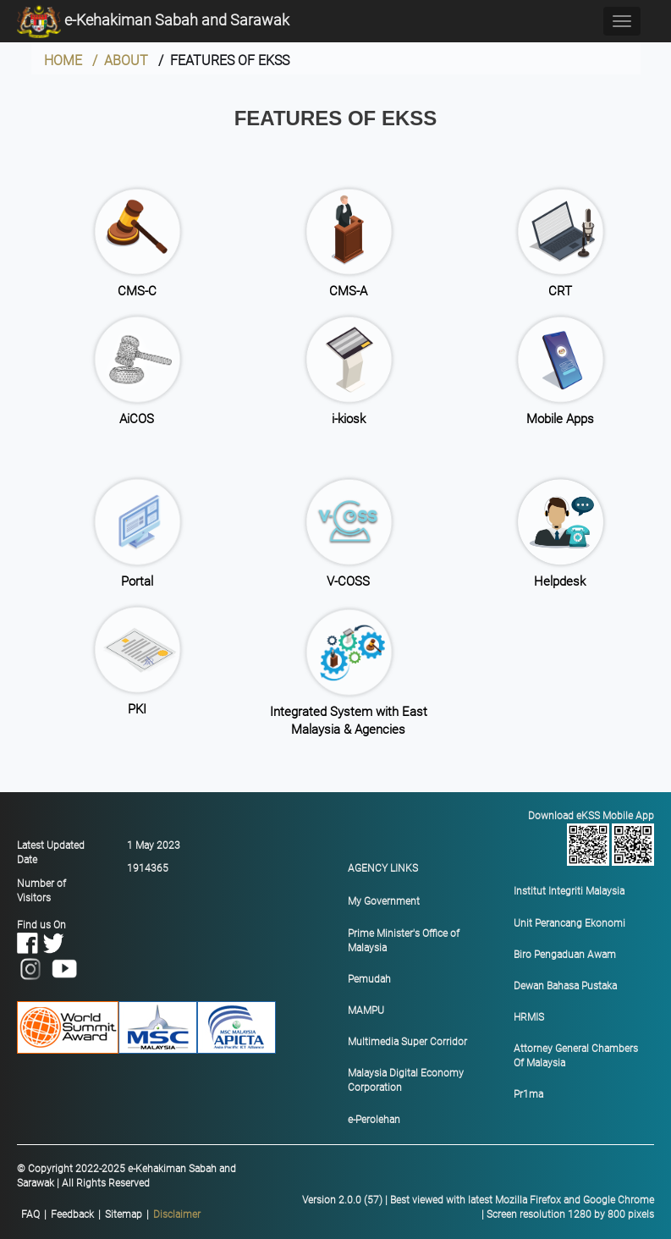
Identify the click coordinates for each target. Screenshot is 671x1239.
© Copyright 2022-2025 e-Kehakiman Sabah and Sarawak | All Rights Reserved (126, 1176)
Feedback (72, 1214)
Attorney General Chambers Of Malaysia (576, 1056)
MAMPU (366, 1010)
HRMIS (529, 1017)
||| (111, 1215)
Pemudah (369, 979)
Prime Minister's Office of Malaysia (403, 941)
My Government (384, 901)
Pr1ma (528, 1094)
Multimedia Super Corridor (407, 1042)
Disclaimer (177, 1214)
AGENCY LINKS (383, 868)
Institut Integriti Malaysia (569, 891)
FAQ (30, 1214)
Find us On (48, 946)
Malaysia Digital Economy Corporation (406, 1080)
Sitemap (123, 1214)
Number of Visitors (41, 891)
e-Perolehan (374, 1120)
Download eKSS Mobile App (588, 838)
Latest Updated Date (51, 853)
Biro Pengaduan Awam (565, 955)
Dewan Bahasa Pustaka (565, 986)
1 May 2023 (153, 845)
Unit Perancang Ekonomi (569, 923)
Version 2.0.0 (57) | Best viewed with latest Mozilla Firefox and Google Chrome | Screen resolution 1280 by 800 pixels (478, 1207)
